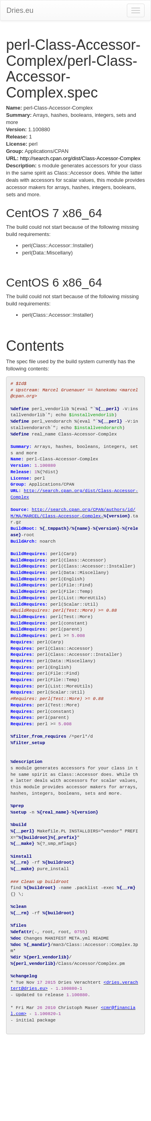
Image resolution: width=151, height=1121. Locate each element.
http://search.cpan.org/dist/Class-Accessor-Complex (80, 158)
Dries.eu (19, 10)
